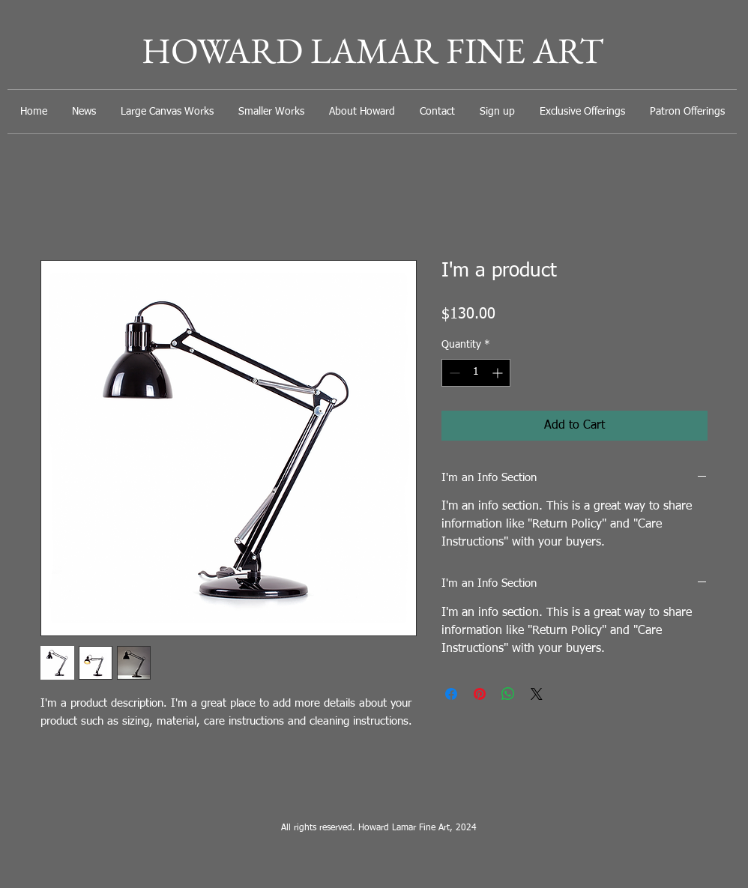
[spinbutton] (475, 373)
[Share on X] (537, 694)
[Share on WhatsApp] (508, 694)
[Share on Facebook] (451, 694)
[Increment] (498, 373)
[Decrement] (453, 373)
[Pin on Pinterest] (480, 694)
